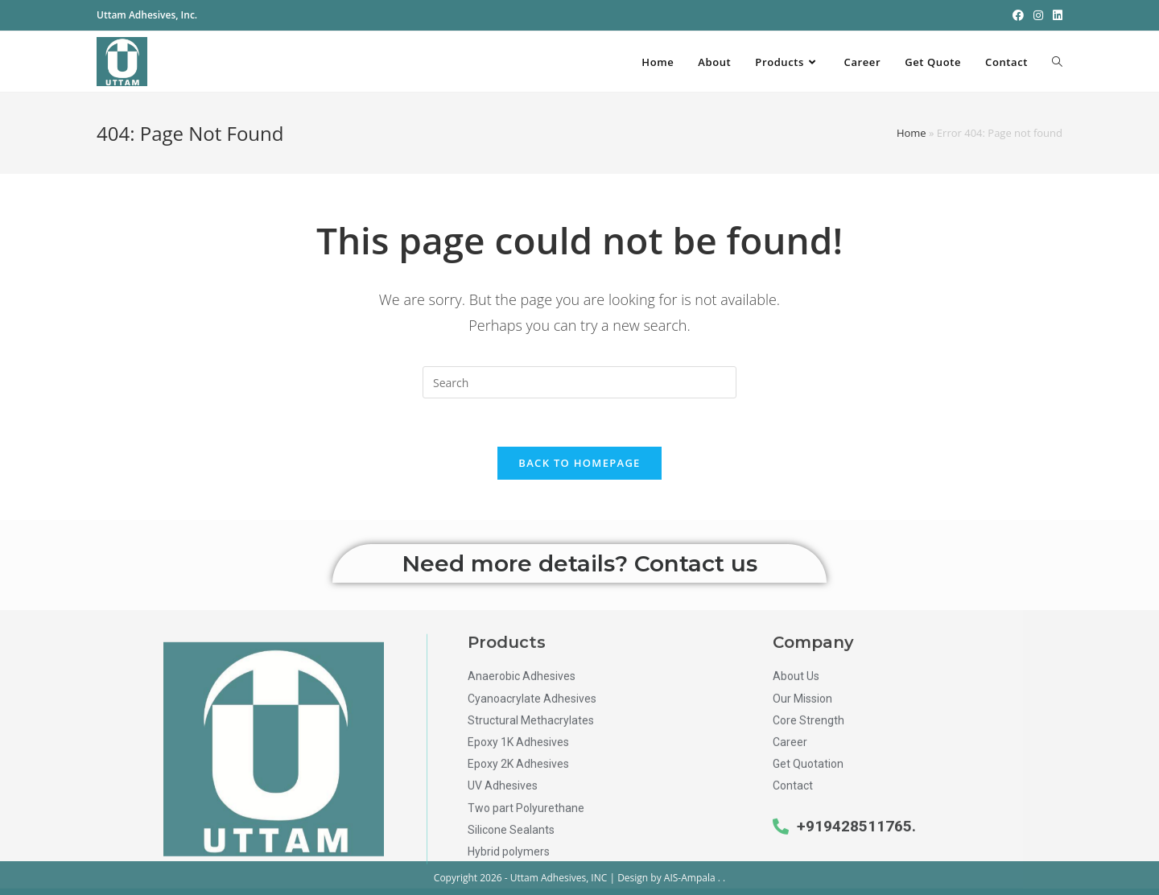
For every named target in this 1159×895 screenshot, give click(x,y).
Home (911, 133)
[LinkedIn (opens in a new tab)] (1055, 15)
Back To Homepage (579, 463)
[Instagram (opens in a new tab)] (1038, 15)
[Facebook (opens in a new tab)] (1018, 15)
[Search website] (1057, 62)
